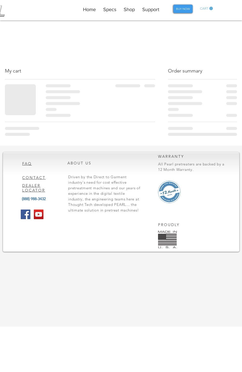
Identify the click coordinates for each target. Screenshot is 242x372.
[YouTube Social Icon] (38, 214)
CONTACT (34, 177)
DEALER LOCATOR (33, 188)
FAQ (27, 163)
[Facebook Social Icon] (25, 214)
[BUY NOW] (183, 9)
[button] (206, 8)
